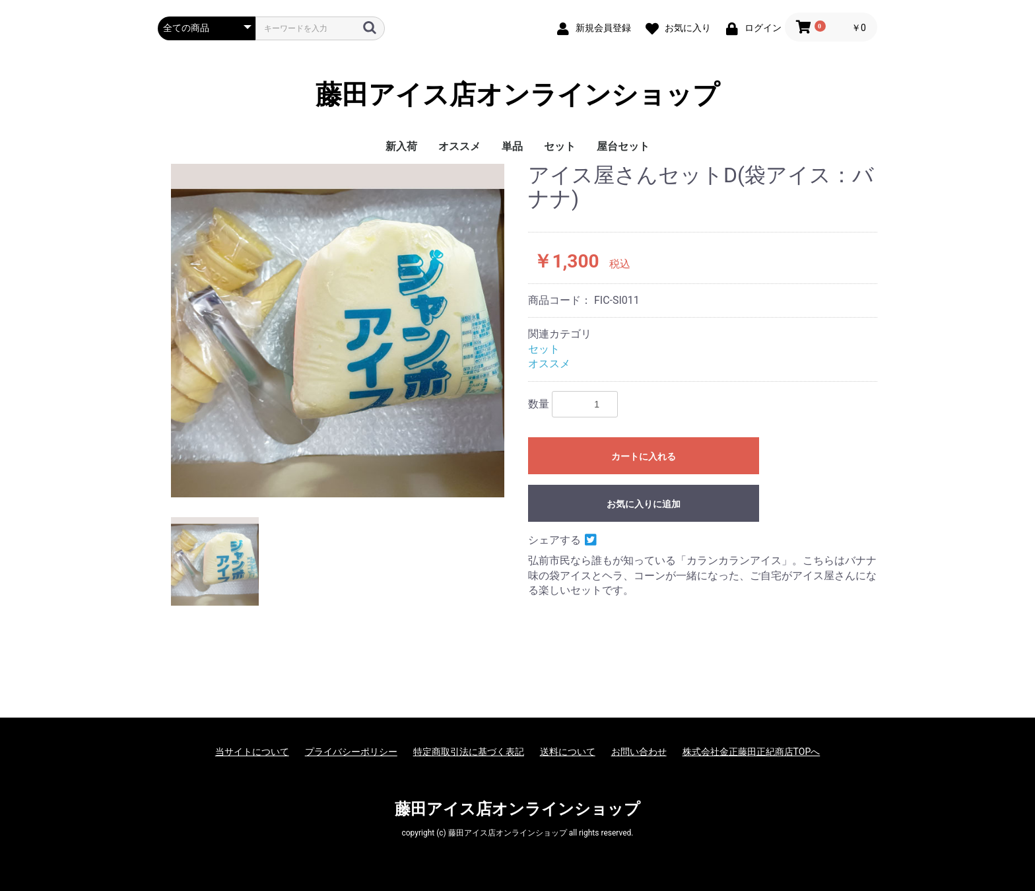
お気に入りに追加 (644, 504)
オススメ (459, 146)
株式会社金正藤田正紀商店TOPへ (751, 751)
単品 (512, 146)
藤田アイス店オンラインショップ (517, 95)
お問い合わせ (639, 751)
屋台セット (623, 146)
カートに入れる (643, 456)
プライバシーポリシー (351, 751)
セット (560, 146)
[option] (337, 330)
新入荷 (401, 146)
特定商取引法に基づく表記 (468, 751)
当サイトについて (252, 751)
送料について (567, 751)
